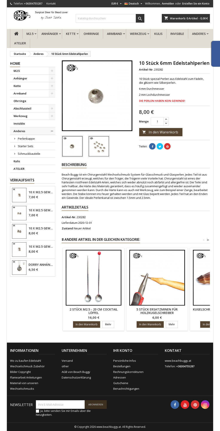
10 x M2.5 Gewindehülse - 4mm (41, 192)
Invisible (177, 34)
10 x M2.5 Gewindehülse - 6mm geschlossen (41, 228)
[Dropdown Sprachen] (133, 3)
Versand (67, 361)
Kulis (158, 34)
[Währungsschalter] (117, 3)
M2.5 (30, 34)
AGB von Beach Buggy (76, 372)
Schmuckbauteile (29, 154)
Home (15, 63)
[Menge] (157, 121)
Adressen (119, 377)
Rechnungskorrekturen (128, 372)
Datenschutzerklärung (76, 377)
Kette (71, 34)
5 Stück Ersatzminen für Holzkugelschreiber (157, 311)
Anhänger (49, 34)
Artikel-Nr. (146, 69)
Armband (114, 34)
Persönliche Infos (124, 361)
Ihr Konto (122, 350)
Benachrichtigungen (126, 389)
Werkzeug (138, 34)
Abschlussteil (22, 108)
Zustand (67, 228)
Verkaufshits (22, 180)
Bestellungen (121, 366)
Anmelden (168, 3)
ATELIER (20, 43)
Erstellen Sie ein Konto (195, 3)
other (65, 366)
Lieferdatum (70, 223)
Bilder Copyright (20, 372)
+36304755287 (33, 3)
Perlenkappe (26, 139)
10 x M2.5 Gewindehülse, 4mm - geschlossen (41, 210)
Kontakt (51, 3)
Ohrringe (91, 34)
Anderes (199, 34)
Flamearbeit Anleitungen (26, 377)
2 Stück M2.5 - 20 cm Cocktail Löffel (94, 311)
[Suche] (110, 18)
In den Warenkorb (160, 132)
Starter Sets (25, 146)
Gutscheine (120, 383)
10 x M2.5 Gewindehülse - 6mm (41, 246)
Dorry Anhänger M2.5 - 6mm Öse (41, 264)
